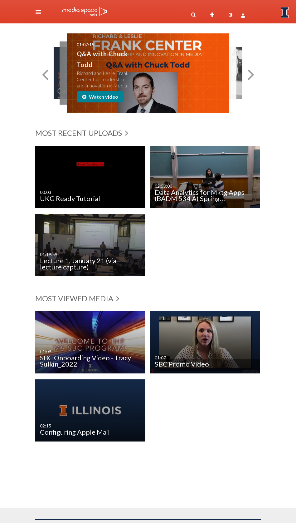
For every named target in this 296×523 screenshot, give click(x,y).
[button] (40, 12)
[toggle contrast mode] (230, 15)
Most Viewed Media (77, 298)
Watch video (100, 97)
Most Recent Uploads (81, 132)
